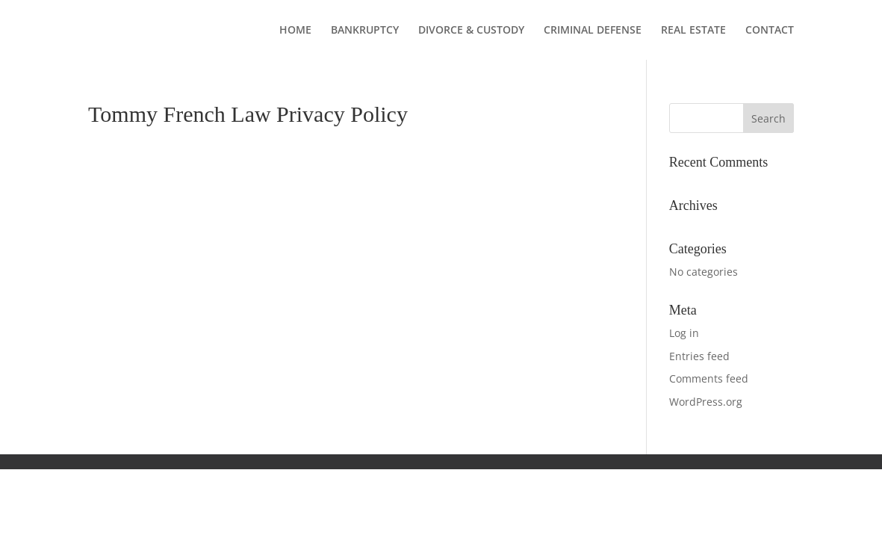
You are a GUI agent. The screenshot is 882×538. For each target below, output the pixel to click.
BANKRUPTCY (365, 31)
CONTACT (769, 31)
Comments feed (708, 378)
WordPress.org (705, 402)
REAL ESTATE (693, 31)
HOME (295, 31)
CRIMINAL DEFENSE (593, 31)
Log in (684, 333)
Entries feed (699, 356)
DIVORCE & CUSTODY (471, 31)
